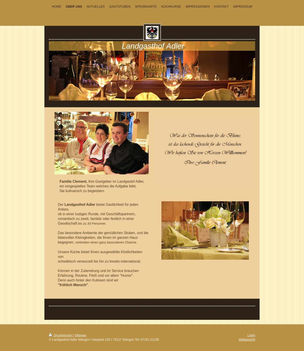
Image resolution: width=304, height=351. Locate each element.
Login (251, 335)
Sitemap (80, 335)
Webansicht (247, 339)
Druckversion (61, 335)
